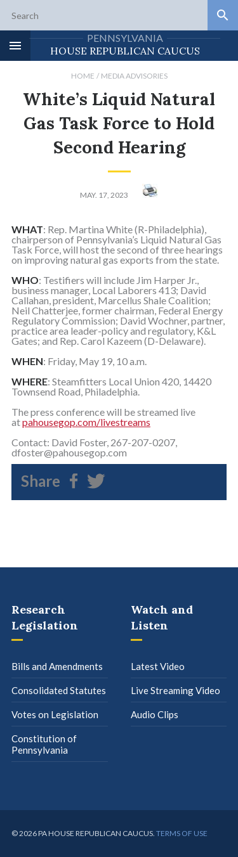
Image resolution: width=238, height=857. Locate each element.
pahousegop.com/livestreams (86, 422)
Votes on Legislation (54, 714)
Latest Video (158, 666)
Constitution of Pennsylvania (44, 744)
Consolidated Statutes (58, 690)
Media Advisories (134, 76)
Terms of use (182, 833)
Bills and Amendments (57, 666)
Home (83, 76)
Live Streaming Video (175, 690)
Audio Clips (154, 714)
